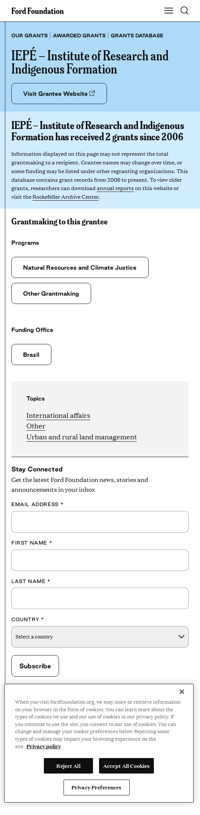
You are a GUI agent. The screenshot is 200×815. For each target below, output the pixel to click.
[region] (99, 743)
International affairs (58, 415)
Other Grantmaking (51, 293)
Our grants (29, 35)
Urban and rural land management (81, 436)
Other (35, 425)
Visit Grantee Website (59, 93)
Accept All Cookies (126, 765)
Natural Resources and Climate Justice (79, 267)
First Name (31, 542)
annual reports (115, 188)
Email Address (37, 504)
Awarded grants (79, 35)
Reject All (68, 765)
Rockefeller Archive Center (65, 196)
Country (27, 619)
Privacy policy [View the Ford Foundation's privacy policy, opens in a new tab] (43, 746)
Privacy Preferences (96, 787)
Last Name (31, 581)
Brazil (31, 354)
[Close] (182, 691)
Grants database (137, 35)
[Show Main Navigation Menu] (169, 11)
